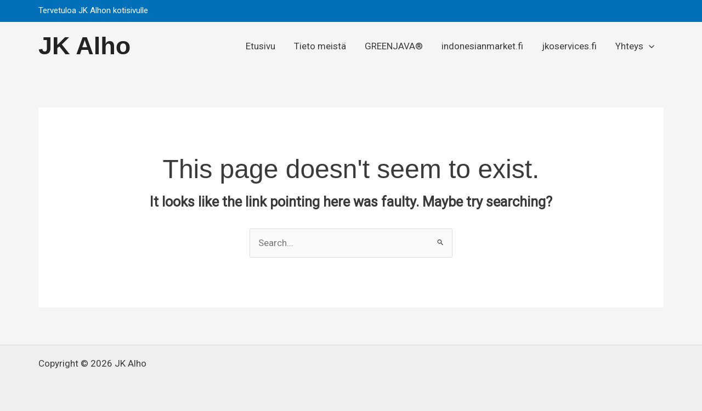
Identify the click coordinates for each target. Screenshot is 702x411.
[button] (653, 11)
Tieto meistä (320, 46)
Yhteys (634, 46)
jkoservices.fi (569, 46)
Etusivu (260, 46)
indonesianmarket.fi (482, 46)
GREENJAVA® (394, 46)
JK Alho (84, 46)
